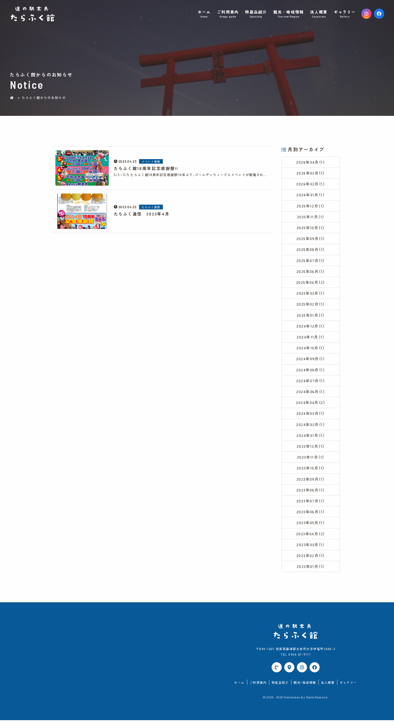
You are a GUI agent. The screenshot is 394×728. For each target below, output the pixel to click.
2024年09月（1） (311, 362)
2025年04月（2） (311, 284)
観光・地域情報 (288, 13)
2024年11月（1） (310, 340)
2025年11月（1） (311, 218)
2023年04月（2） (311, 540)
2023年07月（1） (310, 507)
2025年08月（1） (310, 251)
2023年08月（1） (310, 496)
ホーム (204, 13)
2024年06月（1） (311, 396)
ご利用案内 (228, 13)
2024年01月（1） (310, 440)
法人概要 (319, 13)
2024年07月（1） (311, 385)
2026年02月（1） (310, 184)
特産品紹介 (256, 13)
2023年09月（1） (310, 485)
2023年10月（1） (310, 474)
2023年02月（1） (310, 563)
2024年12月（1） (310, 329)
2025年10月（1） (310, 229)
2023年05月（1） (310, 529)
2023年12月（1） (310, 451)
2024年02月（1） (311, 429)
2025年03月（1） (310, 295)
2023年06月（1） (310, 518)
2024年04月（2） (310, 407)
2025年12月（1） (310, 206)
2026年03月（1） (310, 173)
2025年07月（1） (310, 262)
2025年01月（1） (310, 318)
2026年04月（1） (311, 162)
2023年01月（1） (310, 574)
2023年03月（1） (310, 551)
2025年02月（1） (310, 307)
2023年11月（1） (311, 462)
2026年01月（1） (310, 195)
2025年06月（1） (310, 273)
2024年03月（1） (310, 418)
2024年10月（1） (310, 351)
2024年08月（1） (311, 373)
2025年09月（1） (310, 240)
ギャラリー (345, 13)
